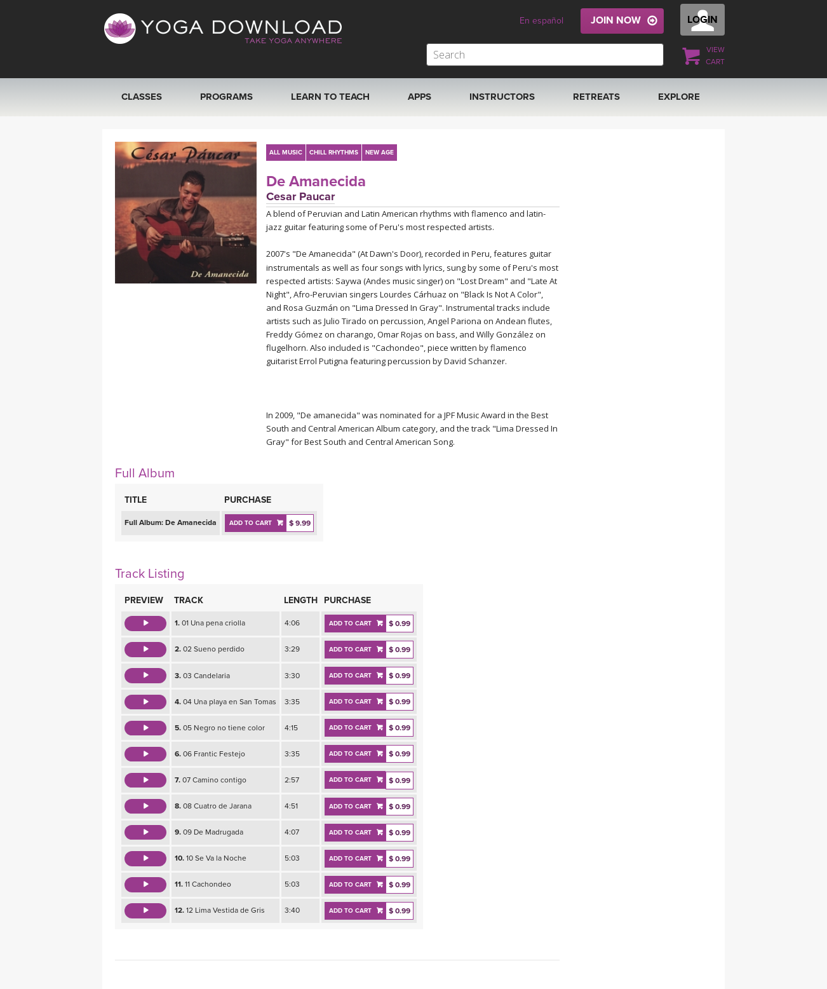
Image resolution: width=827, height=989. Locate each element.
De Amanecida (316, 181)
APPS (419, 96)
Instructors (502, 96)
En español (541, 20)
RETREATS (596, 96)
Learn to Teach (330, 96)
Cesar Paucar (300, 196)
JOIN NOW (616, 20)
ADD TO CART (250, 523)
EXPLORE (679, 96)
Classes (141, 96)
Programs (226, 96)
